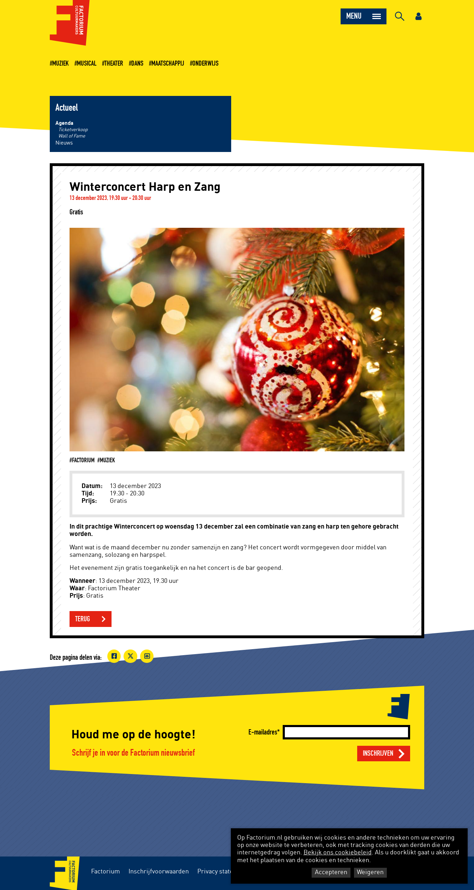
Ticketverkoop (73, 129)
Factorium (105, 871)
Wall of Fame (71, 136)
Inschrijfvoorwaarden (158, 871)
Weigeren (370, 872)
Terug (82, 619)
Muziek (60, 63)
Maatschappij (167, 63)
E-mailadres (262, 732)
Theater (113, 63)
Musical (86, 63)
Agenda (64, 123)
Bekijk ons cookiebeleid (338, 852)
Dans (137, 63)
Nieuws (64, 143)
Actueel (66, 108)
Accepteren (331, 872)
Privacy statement (222, 871)
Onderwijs (205, 63)
